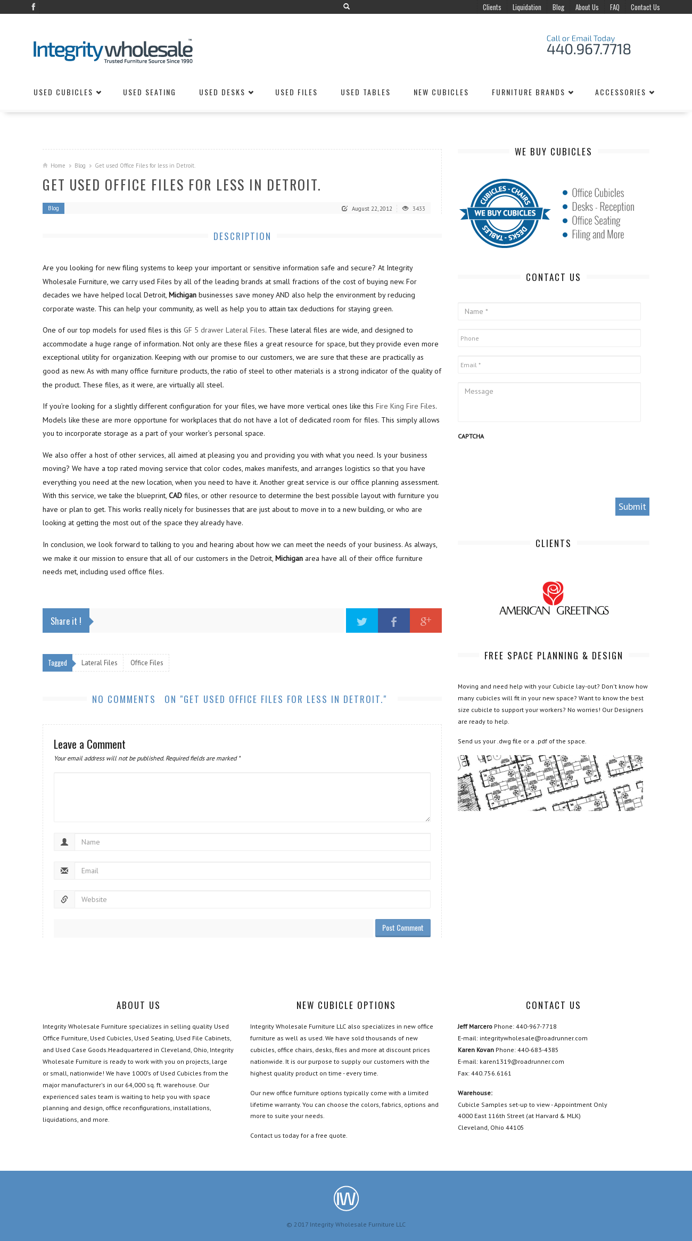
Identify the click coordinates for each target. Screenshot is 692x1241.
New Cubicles (441, 91)
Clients (492, 7)
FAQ (615, 7)
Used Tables (366, 91)
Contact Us (645, 7)
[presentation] (539, 468)
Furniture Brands (528, 91)
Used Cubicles (63, 91)
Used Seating (149, 91)
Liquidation (527, 7)
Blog (558, 7)
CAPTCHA (471, 436)
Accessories (620, 91)
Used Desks (222, 91)
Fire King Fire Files (405, 406)
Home (58, 165)
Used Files (296, 91)
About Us (587, 7)
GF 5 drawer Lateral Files (224, 330)
